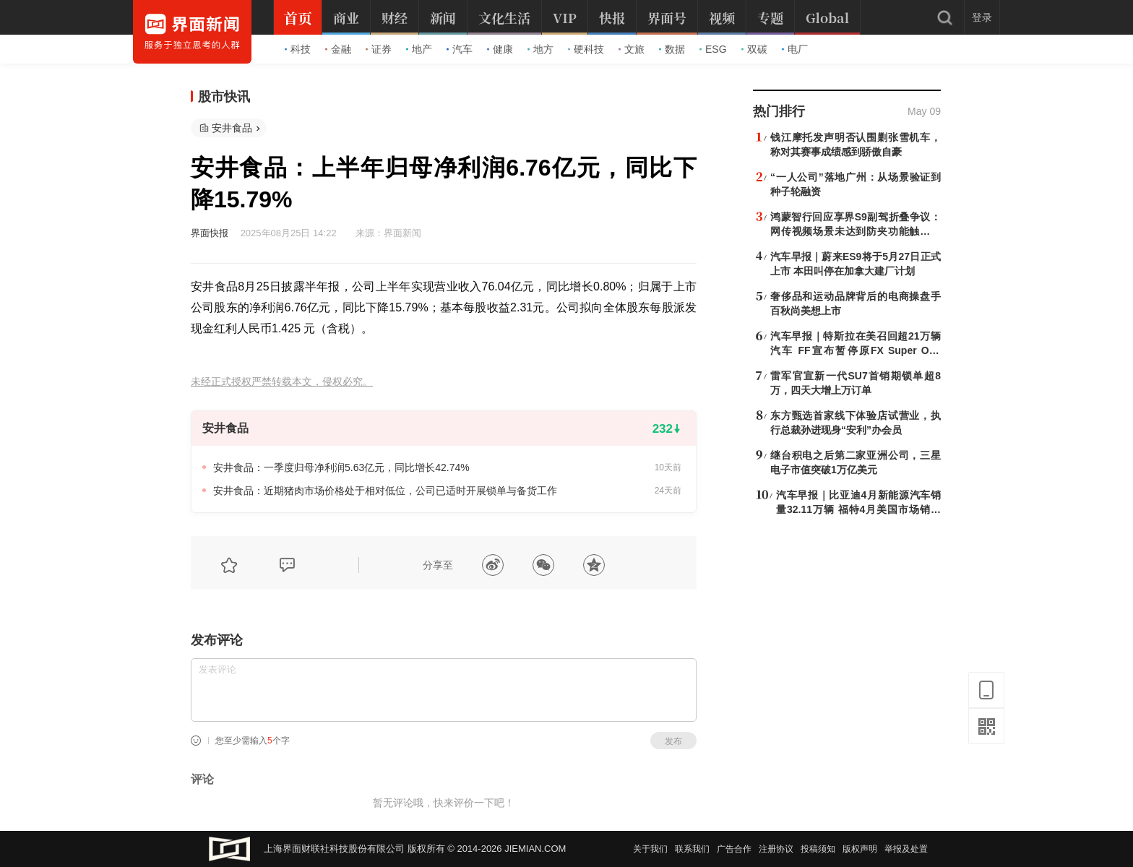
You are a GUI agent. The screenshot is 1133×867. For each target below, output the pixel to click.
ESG (713, 49)
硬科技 (586, 49)
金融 (338, 49)
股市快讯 (224, 97)
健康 (500, 49)
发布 (673, 741)
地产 (419, 49)
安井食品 (232, 128)
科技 (298, 49)
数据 (672, 49)
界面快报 (209, 233)
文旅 (632, 49)
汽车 (460, 49)
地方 (540, 49)
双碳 (754, 49)
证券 (379, 49)
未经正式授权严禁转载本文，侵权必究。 (282, 381)
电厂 (795, 49)
